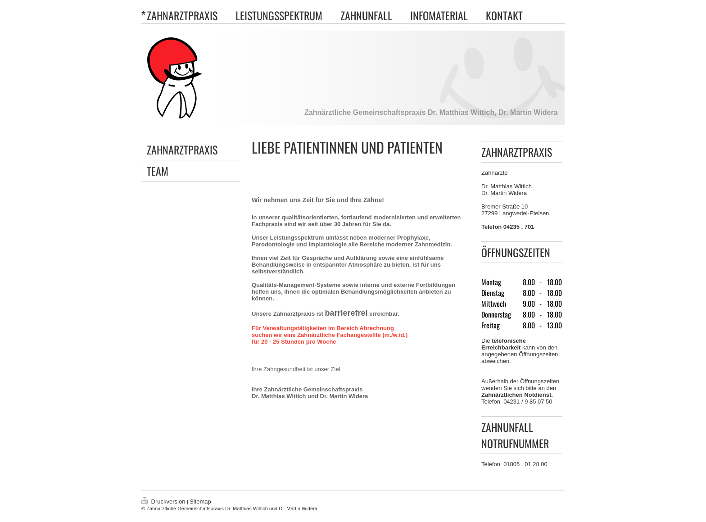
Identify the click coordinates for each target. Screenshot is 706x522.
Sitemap (200, 501)
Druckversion (164, 501)
